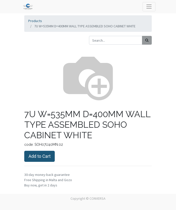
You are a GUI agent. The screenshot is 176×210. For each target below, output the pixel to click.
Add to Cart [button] (39, 156)
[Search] (147, 40)
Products (35, 21)
